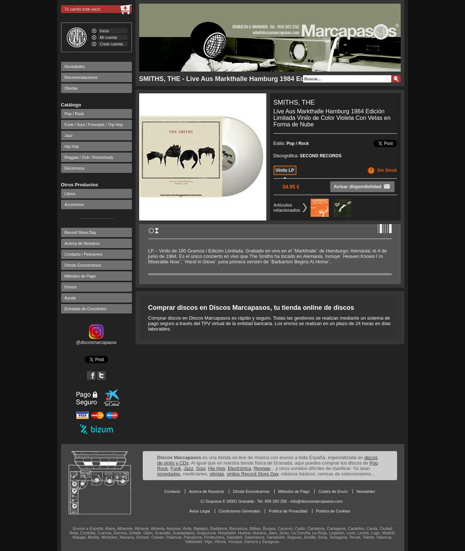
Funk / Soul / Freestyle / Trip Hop (94, 124)
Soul (200, 468)
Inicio (104, 31)
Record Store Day (80, 232)
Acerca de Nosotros (82, 243)
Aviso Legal (199, 511)
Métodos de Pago (80, 276)
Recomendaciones (81, 77)
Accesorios (74, 204)
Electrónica (74, 168)
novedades (169, 474)
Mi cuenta (108, 37)
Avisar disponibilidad (362, 186)
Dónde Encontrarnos (83, 265)
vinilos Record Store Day (252, 474)
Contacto (172, 491)
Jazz (69, 135)
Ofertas (71, 88)
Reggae (262, 468)
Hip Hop (72, 146)
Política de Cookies (333, 511)
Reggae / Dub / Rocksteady (89, 157)
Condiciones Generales (239, 511)
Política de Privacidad (288, 511)
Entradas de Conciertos (85, 309)
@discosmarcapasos (96, 340)
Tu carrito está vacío (83, 9)
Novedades (75, 66)
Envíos (71, 287)
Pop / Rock (74, 114)
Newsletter (365, 491)
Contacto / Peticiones (83, 254)
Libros (70, 193)
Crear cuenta (111, 44)
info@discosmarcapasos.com (316, 501)
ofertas (217, 474)
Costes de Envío (333, 491)
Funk (175, 468)
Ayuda (70, 298)
